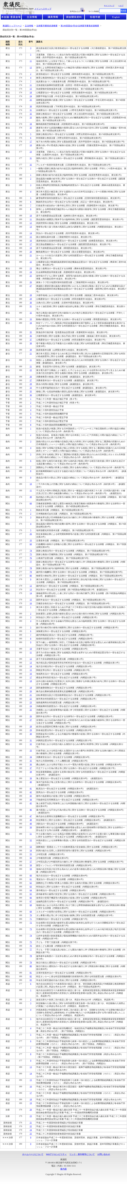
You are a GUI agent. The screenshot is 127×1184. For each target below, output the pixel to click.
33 (31, 117)
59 (31, 869)
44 (31, 799)
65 (31, 894)
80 (31, 575)
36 (31, 336)
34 (31, 124)
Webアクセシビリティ (56, 1154)
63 (31, 886)
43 (31, 796)
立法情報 (29, 26)
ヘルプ (120, 6)
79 (31, 572)
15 (31, 89)
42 (31, 792)
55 (31, 854)
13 (31, 227)
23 (31, 152)
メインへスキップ (42, 9)
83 (31, 980)
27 (31, 286)
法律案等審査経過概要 (47, 26)
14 (31, 233)
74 (31, 550)
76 (31, 558)
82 (31, 976)
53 (31, 847)
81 (31, 973)
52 (31, 840)
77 (31, 562)
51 (31, 834)
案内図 (63, 1169)
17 (31, 141)
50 (31, 827)
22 (31, 262)
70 (31, 915)
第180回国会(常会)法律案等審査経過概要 (80, 26)
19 (31, 248)
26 (31, 282)
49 (31, 497)
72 (31, 923)
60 (31, 503)
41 (31, 788)
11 (31, 61)
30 (31, 106)
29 (31, 299)
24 (31, 96)
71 (31, 919)
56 (31, 858)
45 (31, 803)
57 (31, 861)
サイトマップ (109, 6)
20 (31, 252)
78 (31, 568)
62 (31, 883)
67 (31, 901)
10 (31, 145)
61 (31, 879)
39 (31, 350)
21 (31, 255)
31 (31, 110)
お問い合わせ (103, 1154)
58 (31, 865)
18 (31, 92)
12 (31, 67)
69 (31, 911)
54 (31, 850)
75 (31, 554)
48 (31, 820)
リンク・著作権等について (82, 1154)
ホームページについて (32, 1154)
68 (31, 905)
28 (31, 295)
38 (31, 343)
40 (31, 782)
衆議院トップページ (12, 26)
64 (31, 890)
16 (31, 240)
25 (31, 100)
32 (31, 114)
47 (31, 816)
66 (31, 898)
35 (31, 128)
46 (31, 810)
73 (31, 929)
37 (31, 339)
